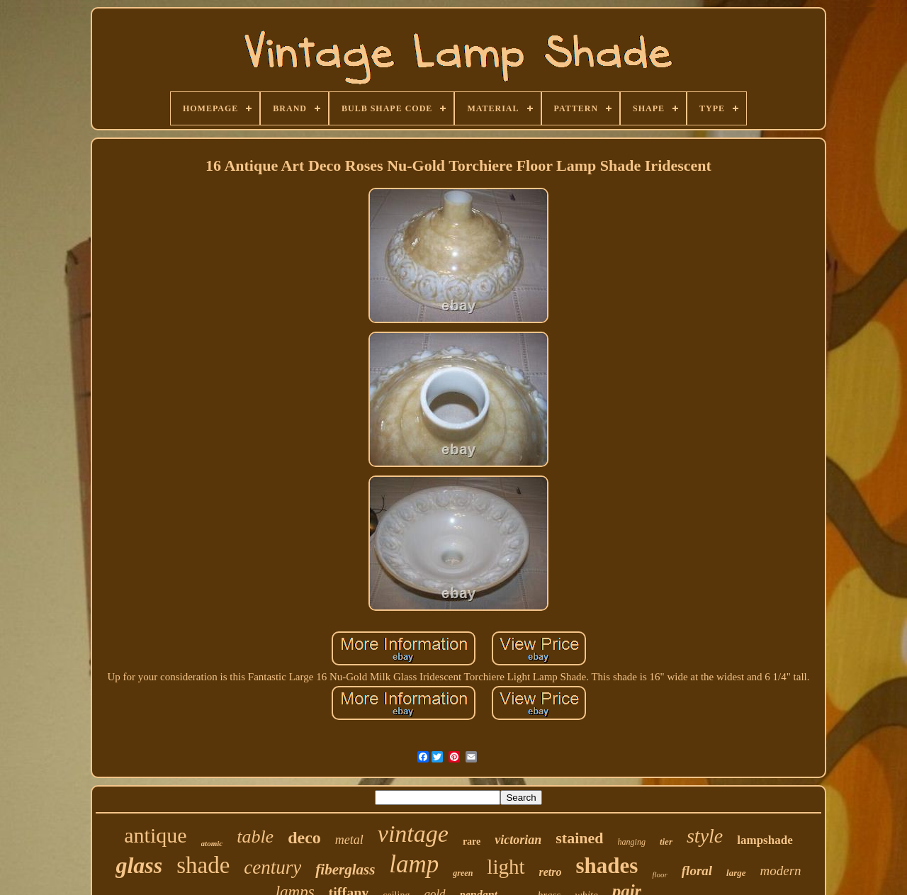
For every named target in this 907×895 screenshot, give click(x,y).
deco (304, 837)
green (463, 873)
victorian (518, 840)
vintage (413, 834)
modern (780, 870)
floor (659, 874)
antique (155, 835)
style (705, 836)
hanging (632, 842)
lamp (414, 864)
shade (203, 865)
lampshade (764, 840)
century (272, 867)
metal (349, 840)
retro (550, 872)
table (255, 836)
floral (697, 870)
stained (579, 838)
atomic (212, 843)
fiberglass (345, 869)
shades (607, 865)
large (735, 872)
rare (471, 841)
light (505, 866)
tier (666, 841)
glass (139, 865)
